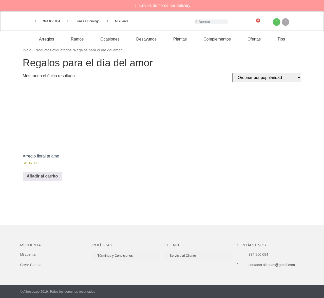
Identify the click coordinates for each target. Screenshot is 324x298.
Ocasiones (110, 39)
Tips (281, 39)
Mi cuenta (30, 245)
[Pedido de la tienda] (266, 77)
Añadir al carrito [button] (42, 176)
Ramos (77, 39)
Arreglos (46, 39)
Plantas (180, 39)
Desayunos (146, 39)
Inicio (27, 50)
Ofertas (254, 39)
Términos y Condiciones (115, 255)
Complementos (217, 39)
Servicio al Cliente (183, 255)
